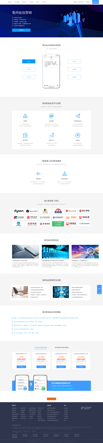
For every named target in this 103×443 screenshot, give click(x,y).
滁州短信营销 (35, 436)
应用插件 (66, 414)
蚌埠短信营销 (35, 434)
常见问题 (66, 416)
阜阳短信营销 (45, 436)
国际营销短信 (15, 418)
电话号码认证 (23, 418)
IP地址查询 (40, 418)
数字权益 (39, 410)
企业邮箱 (39, 414)
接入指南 (66, 408)
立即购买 (21, 366)
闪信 (13, 420)
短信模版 (66, 418)
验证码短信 (14, 408)
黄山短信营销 (24, 436)
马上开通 (51, 398)
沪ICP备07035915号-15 (42, 441)
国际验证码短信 (15, 414)
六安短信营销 (66, 436)
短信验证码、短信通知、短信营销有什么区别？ (39, 294)
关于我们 (44, 1)
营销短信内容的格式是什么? (77, 292)
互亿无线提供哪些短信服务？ (78, 297)
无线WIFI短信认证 (51, 410)
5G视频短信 (23, 410)
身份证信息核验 (32, 408)
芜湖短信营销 (24, 434)
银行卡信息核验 (32, 412)
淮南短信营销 (45, 434)
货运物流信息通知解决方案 (52, 420)
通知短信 (14, 410)
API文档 (65, 410)
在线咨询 (99, 288)
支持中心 (38, 1)
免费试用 (95, 1)
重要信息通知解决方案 (51, 416)
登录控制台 (88, 1)
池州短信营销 (14, 437)
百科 (65, 420)
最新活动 (10, 1)
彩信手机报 (23, 408)
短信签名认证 (23, 416)
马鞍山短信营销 (56, 434)
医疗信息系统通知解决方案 (52, 414)
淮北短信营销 (66, 434)
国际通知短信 (15, 416)
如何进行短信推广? (34, 297)
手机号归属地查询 (41, 420)
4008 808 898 (81, 1)
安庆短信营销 (14, 436)
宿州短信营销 (56, 436)
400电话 (39, 412)
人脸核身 (31, 416)
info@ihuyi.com (87, 408)
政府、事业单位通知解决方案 (53, 412)
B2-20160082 (59, 441)
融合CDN (40, 416)
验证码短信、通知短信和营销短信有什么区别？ (80, 294)
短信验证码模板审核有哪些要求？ (37, 289)
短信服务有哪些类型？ (76, 289)
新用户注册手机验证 (51, 408)
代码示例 (66, 412)
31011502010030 (71, 441)
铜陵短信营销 (76, 434)
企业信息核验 (32, 414)
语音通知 (22, 412)
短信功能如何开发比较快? (36, 292)
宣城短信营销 (76, 436)
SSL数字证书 (40, 408)
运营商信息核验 (32, 410)
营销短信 (14, 412)
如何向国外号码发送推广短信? (37, 287)
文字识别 (31, 418)
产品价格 (31, 1)
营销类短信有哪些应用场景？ (78, 287)
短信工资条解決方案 (51, 418)
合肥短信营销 (14, 434)
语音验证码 (23, 414)
